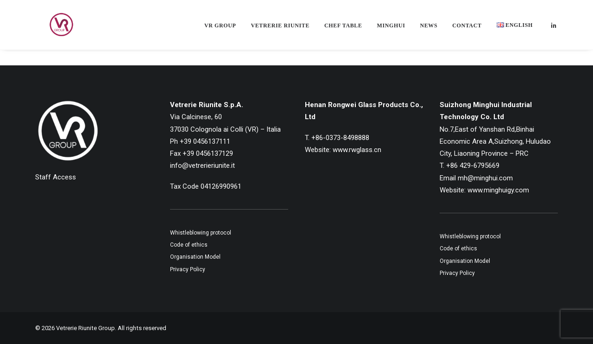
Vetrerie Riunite (280, 29)
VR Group (220, 29)
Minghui (391, 29)
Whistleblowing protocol (200, 232)
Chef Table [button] (343, 29)
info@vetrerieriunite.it (202, 165)
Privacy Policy (187, 269)
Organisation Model (195, 257)
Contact (466, 29)
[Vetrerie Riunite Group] (51, 29)
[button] (553, 28)
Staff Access (55, 177)
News (428, 29)
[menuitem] (220, 29)
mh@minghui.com (485, 178)
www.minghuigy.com (498, 190)
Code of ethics (189, 245)
